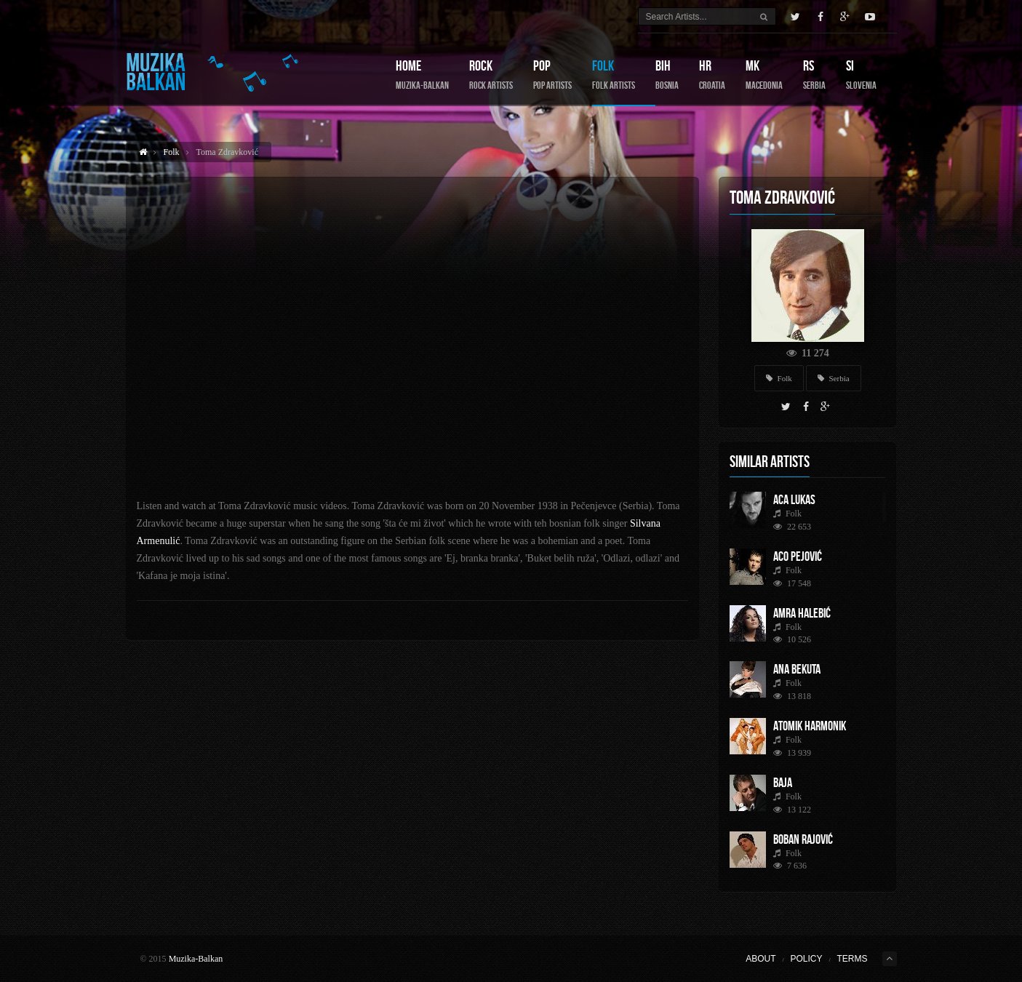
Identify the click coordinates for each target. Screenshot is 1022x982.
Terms (852, 959)
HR (712, 74)
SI (861, 74)
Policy (806, 959)
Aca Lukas (794, 499)
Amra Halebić (802, 613)
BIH (667, 74)
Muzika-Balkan (196, 959)
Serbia (834, 378)
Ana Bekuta (797, 669)
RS (814, 74)
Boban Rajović (803, 839)
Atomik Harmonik (809, 726)
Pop (552, 74)
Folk (613, 74)
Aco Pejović (797, 556)
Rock (491, 74)
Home (422, 74)
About (760, 959)
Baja (782, 782)
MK (764, 74)
